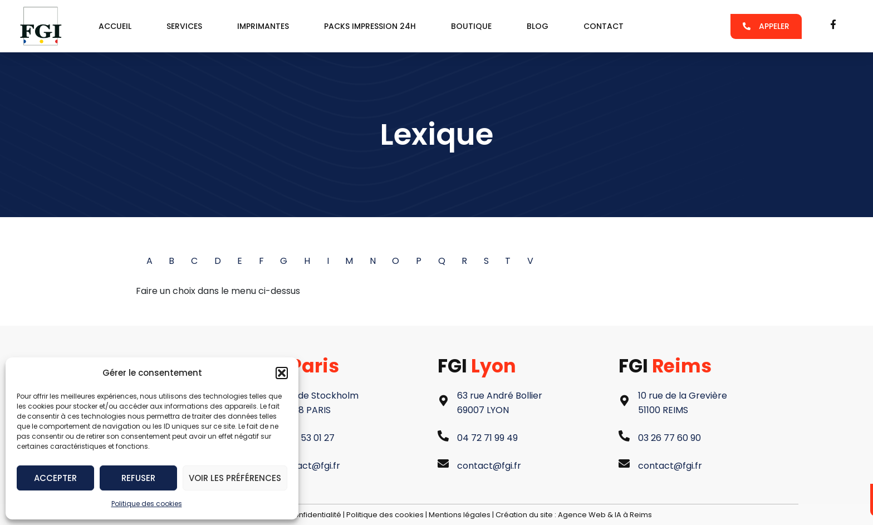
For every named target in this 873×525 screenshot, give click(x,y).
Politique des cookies (146, 503)
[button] (281, 373)
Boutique (471, 26)
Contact (603, 26)
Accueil (115, 26)
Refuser (138, 478)
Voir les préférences (235, 478)
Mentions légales (460, 514)
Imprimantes (263, 26)
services (184, 26)
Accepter (55, 478)
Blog (537, 26)
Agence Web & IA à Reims (605, 514)
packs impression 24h (370, 26)
